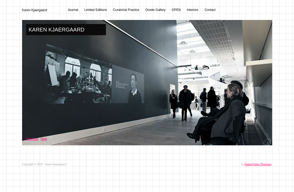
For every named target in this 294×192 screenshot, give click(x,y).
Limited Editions (95, 10)
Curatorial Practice (126, 10)
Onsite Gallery (155, 10)
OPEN (176, 10)
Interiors (192, 10)
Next (44, 139)
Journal (73, 10)
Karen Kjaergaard (34, 10)
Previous (32, 139)
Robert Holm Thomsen (258, 164)
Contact (210, 10)
